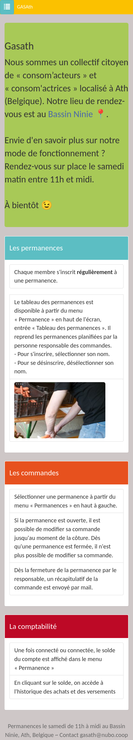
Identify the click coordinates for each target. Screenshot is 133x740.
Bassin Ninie (70, 114)
